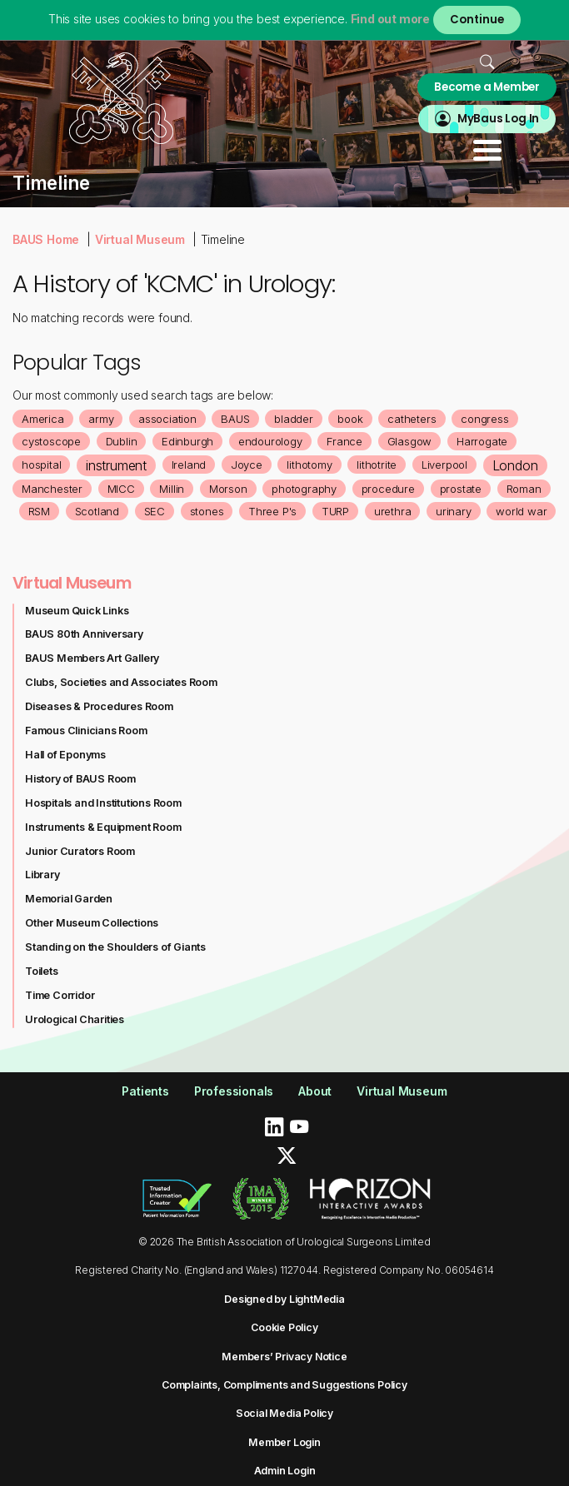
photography (304, 488)
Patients (145, 1091)
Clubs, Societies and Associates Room (121, 682)
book (349, 418)
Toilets (41, 971)
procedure (388, 488)
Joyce (246, 464)
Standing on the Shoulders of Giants (115, 947)
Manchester (52, 488)
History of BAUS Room (80, 779)
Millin (171, 488)
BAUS (235, 418)
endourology (270, 441)
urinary (454, 511)
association (167, 418)
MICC (121, 488)
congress (484, 418)
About (315, 1091)
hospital (41, 464)
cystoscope (51, 441)
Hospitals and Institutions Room (103, 803)
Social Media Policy (284, 1413)
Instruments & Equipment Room (103, 827)
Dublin (121, 441)
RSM (39, 511)
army (100, 418)
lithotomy (309, 464)
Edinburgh (187, 441)
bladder (293, 418)
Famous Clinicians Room (86, 730)
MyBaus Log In (498, 119)
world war (521, 511)
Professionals (233, 1091)
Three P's (272, 511)
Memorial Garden (68, 898)
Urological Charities (74, 1019)
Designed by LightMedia (284, 1299)
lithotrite (377, 464)
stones (207, 511)
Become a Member (487, 87)
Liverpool (444, 464)
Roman (524, 488)
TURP (335, 511)
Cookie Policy (284, 1327)
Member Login (284, 1442)
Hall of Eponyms (65, 754)
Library (42, 874)
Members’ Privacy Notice (284, 1356)
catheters (411, 418)
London (515, 465)
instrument (116, 465)
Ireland (189, 464)
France (344, 441)
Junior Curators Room (80, 851)
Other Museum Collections (91, 923)
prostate (461, 488)
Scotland (97, 511)
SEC (154, 511)
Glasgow (409, 441)
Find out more (390, 19)
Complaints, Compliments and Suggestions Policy (284, 1385)
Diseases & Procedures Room (99, 706)
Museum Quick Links (76, 610)
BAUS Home (45, 239)
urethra (393, 511)
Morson (228, 488)
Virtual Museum (140, 239)
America (43, 418)
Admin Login (285, 1470)
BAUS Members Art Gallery (92, 658)
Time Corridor (59, 995)
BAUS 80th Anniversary (84, 634)
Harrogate (482, 441)
